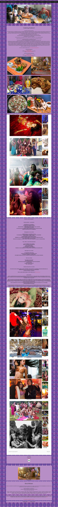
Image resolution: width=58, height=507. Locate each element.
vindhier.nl (29, 458)
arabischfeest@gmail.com (30, 51)
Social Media (29, 456)
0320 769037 (29, 54)
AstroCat (28, 501)
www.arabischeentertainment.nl (34, 47)
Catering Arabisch (3, 1)
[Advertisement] (29, 505)
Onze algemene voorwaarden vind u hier (29, 499)
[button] (13, 452)
